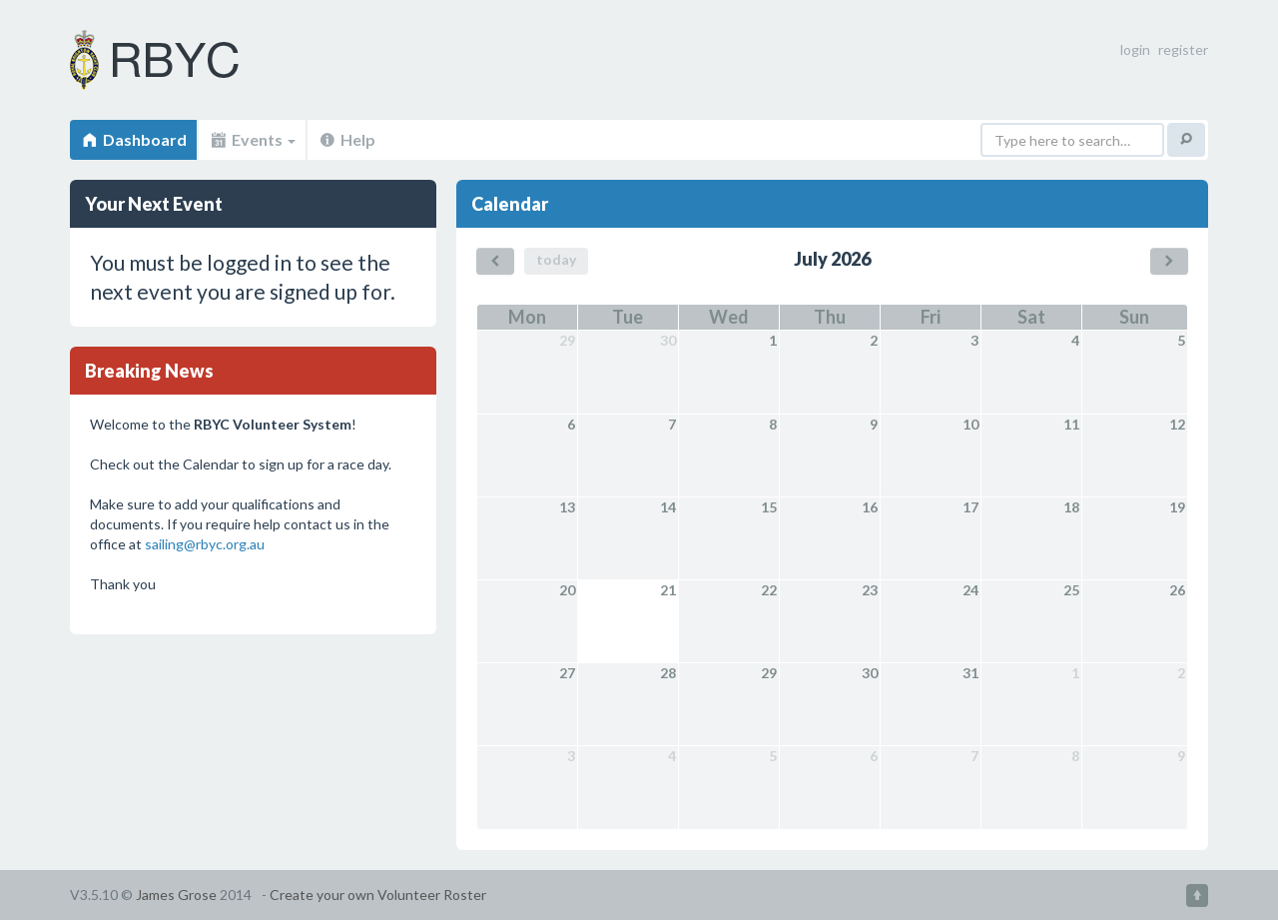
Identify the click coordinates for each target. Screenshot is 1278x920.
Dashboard (133, 139)
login (1135, 49)
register (1183, 49)
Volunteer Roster (180, 60)
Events (252, 139)
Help (346, 139)
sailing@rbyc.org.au (205, 543)
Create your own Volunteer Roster (378, 894)
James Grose (176, 894)
